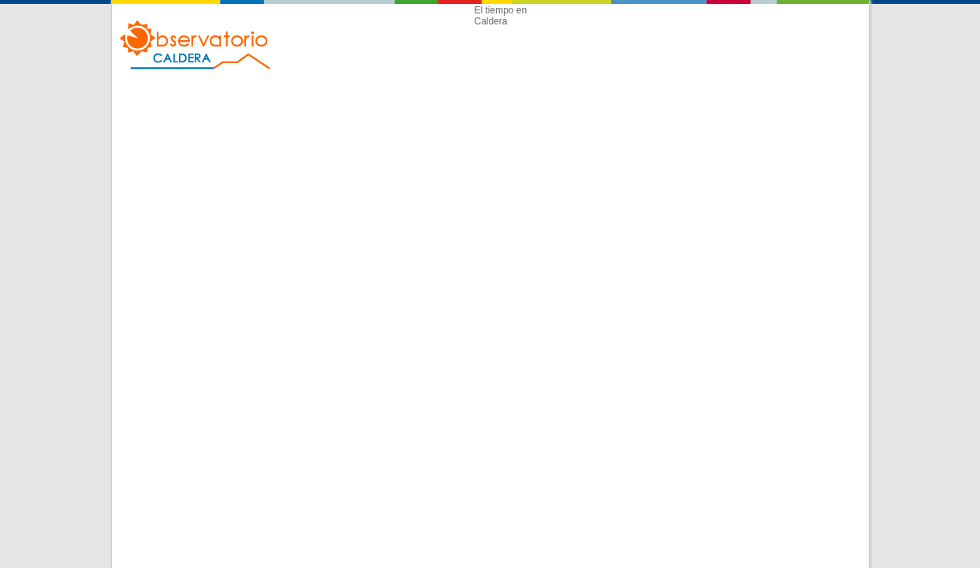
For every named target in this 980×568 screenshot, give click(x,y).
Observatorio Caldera (195, 44)
